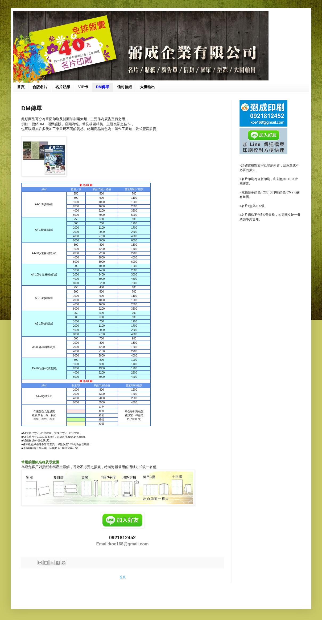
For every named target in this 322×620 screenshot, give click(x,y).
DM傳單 (102, 87)
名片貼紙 (62, 87)
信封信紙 (124, 87)
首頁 (20, 87)
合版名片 (39, 87)
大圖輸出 (147, 87)
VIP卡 (83, 87)
